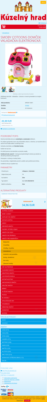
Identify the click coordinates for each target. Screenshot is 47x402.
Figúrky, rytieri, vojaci (10, 229)
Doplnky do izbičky (8, 217)
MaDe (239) (5, 345)
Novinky (5, 323)
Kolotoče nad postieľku (10, 254)
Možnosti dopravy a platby (11, 379)
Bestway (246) (6, 342)
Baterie (4, 313)
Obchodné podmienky (10, 378)
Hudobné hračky (8, 270)
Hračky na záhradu (9, 235)
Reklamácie (7, 381)
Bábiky (4, 288)
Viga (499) (5, 333)
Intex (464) (5, 336)
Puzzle (4, 294)
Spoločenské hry (8, 301)
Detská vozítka (7, 220)
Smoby (27, 105)
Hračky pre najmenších (10, 238)
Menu (43, 2)
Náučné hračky (7, 285)
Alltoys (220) (6, 351)
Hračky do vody (7, 232)
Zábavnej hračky (8, 307)
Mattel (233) (6, 348)
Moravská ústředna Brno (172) (13, 357)
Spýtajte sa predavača (8, 129)
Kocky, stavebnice (8, 257)
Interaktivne (5, 33)
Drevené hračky (7, 226)
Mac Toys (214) (7, 354)
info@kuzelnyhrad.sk (8, 371)
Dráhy (4, 223)
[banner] (23, 6)
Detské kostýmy (7, 279)
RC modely (5, 298)
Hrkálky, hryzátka (8, 248)
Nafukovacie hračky (9, 282)
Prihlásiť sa (42, 23)
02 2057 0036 (5, 373)
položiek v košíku (25, 27)
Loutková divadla (8, 276)
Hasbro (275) (6, 339)
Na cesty (6, 260)
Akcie (4, 320)
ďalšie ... (5, 360)
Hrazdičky (6, 245)
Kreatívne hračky (8, 273)
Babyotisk (6, 242)
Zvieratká (5, 310)
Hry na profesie (7, 267)
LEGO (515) (5, 330)
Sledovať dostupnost (8, 115)
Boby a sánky (6, 214)
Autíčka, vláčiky (7, 211)
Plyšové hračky (7, 291)
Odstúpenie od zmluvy (10, 383)
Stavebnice (6, 304)
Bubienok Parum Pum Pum (9, 194)
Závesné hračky (8, 263)
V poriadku (27, 400)
